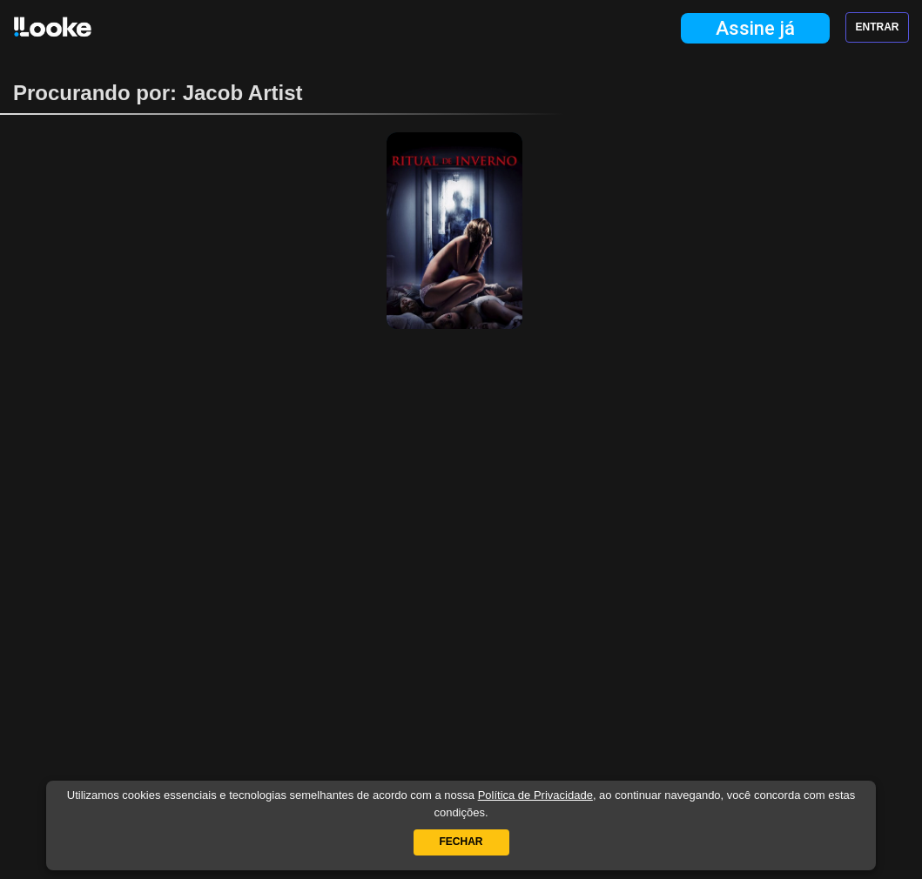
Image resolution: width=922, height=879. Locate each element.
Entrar (877, 27)
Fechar (461, 841)
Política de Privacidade (535, 795)
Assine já (755, 28)
